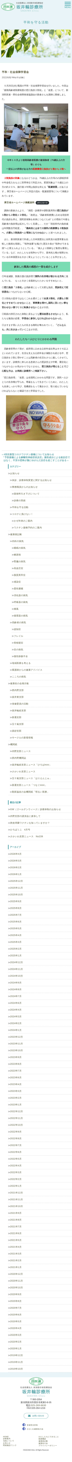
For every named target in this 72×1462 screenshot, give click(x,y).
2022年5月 (16, 1159)
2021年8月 (16, 1220)
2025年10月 (16, 894)
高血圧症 (18, 568)
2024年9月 (16, 982)
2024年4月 (16, 1010)
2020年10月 (16, 1287)
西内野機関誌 (19, 758)
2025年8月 (16, 908)
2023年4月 (16, 1084)
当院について (8, 1441)
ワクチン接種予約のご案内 (28, 527)
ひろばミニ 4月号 (20, 829)
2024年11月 (16, 969)
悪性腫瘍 (18, 588)
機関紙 (13, 744)
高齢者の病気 (19, 622)
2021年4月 (16, 1247)
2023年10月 (16, 1050)
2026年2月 (16, 867)
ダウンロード (42, 203)
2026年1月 (16, 874)
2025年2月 (16, 949)
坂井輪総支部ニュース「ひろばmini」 (32, 765)
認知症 (17, 629)
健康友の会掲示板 (19, 683)
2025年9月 (16, 901)
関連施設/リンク (10, 1445)
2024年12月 (16, 962)
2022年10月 (16, 1125)
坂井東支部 (18, 697)
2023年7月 (16, 1071)
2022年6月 (16, 1152)
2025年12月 (16, 881)
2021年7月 (16, 1226)
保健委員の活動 (20, 704)
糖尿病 (17, 554)
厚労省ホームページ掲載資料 (18, 202)
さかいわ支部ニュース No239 (26, 836)
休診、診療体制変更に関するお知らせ (32, 480)
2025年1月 (16, 955)
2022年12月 (16, 1111)
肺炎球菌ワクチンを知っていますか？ (30, 823)
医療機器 (42, 1439)
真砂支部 (16, 731)
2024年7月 (16, 996)
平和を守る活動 (20, 507)
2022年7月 (16, 1145)
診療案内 (6, 1439)
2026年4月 (16, 854)
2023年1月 (16, 1104)
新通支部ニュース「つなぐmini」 (29, 785)
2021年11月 (16, 1199)
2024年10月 (16, 976)
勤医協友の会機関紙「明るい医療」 (30, 792)
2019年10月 (16, 1369)
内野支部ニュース (21, 751)
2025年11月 (16, 888)
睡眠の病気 (20, 548)
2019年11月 (16, 1362)
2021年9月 (16, 1213)
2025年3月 (16, 942)
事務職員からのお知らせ (25, 487)
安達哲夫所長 (32, 1425)
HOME (6, 1437)
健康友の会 (43, 1443)
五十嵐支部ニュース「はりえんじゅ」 (32, 778)
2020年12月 (16, 1274)
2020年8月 (16, 1301)
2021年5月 (16, 1240)
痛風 (16, 609)
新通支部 (16, 717)
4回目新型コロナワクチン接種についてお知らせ (29, 454)
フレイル (18, 636)
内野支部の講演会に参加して (25, 816)
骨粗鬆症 (18, 643)
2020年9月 (16, 1294)
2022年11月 (16, 1118)
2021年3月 (16, 1253)
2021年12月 (16, 1192)
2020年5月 (16, 1321)
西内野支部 (18, 690)
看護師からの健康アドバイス (27, 670)
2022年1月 (16, 1186)
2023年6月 (16, 1077)
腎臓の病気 (20, 561)
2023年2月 (16, 1098)
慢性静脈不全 (21, 656)
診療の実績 (20, 500)
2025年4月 (16, 935)
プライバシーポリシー (48, 1445)
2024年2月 (16, 1023)
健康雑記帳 (16, 534)
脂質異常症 (20, 575)
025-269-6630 (38, 1405)
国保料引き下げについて (27, 494)
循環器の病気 (21, 615)
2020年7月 (16, 1308)
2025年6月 (16, 921)
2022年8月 (16, 1138)
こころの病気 (19, 676)
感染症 (17, 582)
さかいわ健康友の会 (35, 1429)
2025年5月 (16, 928)
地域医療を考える (21, 663)
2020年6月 (16, 1314)
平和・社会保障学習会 (15, 72)
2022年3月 (16, 1172)
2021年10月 (16, 1206)
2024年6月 (16, 1003)
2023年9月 (16, 1057)
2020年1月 (16, 1348)
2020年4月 (16, 1328)
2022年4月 (16, 1165)
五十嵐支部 (18, 724)
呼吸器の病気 (21, 602)
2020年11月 (16, 1281)
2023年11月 (16, 1043)
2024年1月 (16, 1030)
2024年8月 (16, 989)
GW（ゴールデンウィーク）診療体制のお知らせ (35, 809)
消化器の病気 (21, 595)
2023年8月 (16, 1064)
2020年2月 (16, 1342)
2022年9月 (16, 1131)
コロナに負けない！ (22, 514)
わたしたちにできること (49, 1437)
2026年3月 (16, 860)
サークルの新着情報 (22, 737)
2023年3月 (16, 1091)
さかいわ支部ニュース (23, 771)
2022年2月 (16, 1179)
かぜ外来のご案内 (23, 521)
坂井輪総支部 (19, 710)
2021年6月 (16, 1233)
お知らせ (15, 473)
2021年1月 (16, 1267)
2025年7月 (16, 915)
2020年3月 (16, 1335)
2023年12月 (16, 1037)
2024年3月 (16, 1016)
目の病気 (18, 649)
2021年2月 (16, 1260)
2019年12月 (16, 1355)
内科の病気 (18, 541)
